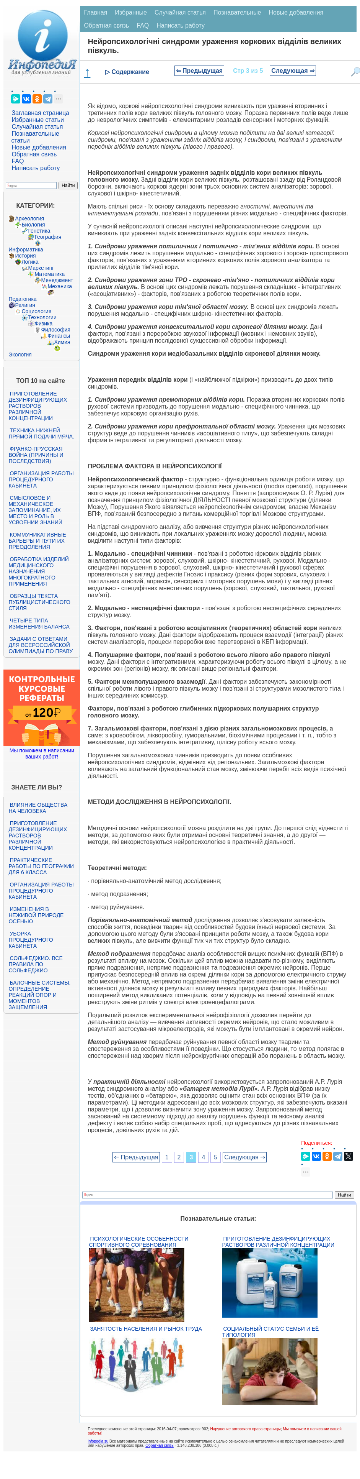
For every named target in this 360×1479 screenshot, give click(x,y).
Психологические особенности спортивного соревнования (138, 1242)
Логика (29, 262)
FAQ (17, 161)
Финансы (58, 336)
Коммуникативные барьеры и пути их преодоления (37, 541)
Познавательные (237, 12)
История (25, 256)
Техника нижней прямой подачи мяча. (41, 433)
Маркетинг (41, 268)
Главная (95, 12)
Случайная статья (37, 126)
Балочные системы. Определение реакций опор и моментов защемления (39, 995)
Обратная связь (34, 154)
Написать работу (35, 168)
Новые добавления (38, 147)
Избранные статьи (37, 120)
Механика (59, 286)
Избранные (131, 12)
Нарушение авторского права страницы (245, 1429)
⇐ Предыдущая (199, 70)
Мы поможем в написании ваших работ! (42, 753)
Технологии (42, 317)
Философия (55, 330)
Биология (33, 225)
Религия (25, 305)
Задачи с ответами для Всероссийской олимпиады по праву (40, 645)
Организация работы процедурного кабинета (40, 479)
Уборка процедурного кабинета (30, 940)
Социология (36, 311)
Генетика (39, 231)
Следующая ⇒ (292, 70)
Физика (43, 323)
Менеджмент (57, 280)
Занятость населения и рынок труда (146, 1329)
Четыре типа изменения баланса (38, 623)
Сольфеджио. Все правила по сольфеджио (35, 964)
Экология (19, 354)
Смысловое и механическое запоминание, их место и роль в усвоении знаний (35, 510)
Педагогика (22, 299)
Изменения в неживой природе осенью (36, 915)
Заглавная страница (40, 113)
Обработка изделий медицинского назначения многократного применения (38, 571)
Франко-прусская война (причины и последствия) (35, 455)
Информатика (25, 249)
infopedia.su (98, 1441)
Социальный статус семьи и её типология (270, 1332)
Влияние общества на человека (37, 808)
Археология (29, 218)
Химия (62, 342)
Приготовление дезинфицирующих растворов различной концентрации (37, 406)
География (47, 237)
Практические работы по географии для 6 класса (41, 866)
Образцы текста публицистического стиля (39, 602)
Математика (49, 274)
